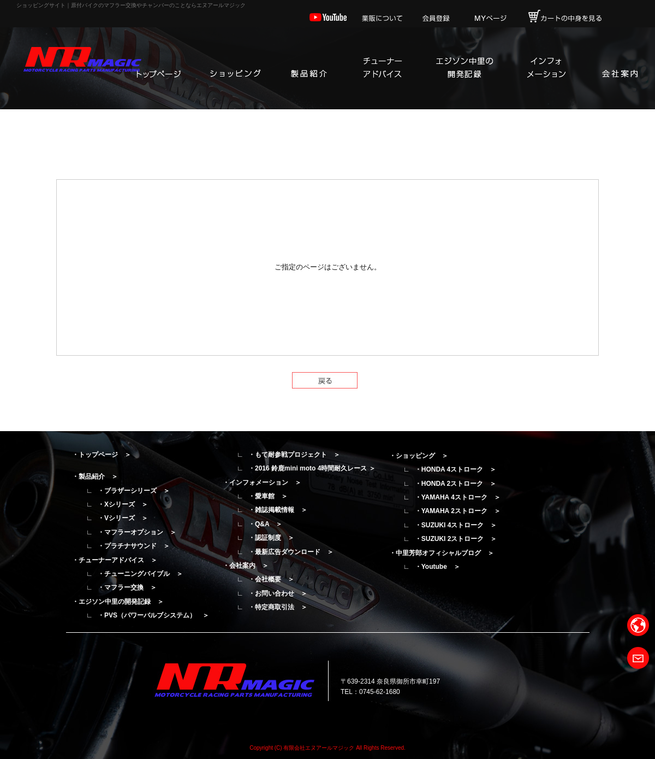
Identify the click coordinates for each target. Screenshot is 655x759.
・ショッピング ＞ (418, 456)
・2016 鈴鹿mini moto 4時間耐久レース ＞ (312, 468)
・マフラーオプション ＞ (137, 532)
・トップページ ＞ (101, 454)
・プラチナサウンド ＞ (134, 546)
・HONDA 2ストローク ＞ (456, 483)
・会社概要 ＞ (271, 579)
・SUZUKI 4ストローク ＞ (456, 525)
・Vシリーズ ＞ (123, 518)
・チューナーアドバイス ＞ (114, 560)
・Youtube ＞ (437, 566)
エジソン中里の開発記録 (464, 68)
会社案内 (619, 68)
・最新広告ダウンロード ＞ (291, 552)
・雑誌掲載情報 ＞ (277, 510)
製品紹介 (308, 68)
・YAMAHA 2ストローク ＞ (458, 511)
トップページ (158, 68)
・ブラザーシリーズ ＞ (134, 491)
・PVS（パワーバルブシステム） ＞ (153, 615)
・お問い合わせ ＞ (277, 593)
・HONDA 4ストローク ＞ (456, 469)
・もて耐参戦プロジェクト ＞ (294, 454)
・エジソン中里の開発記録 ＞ (118, 601)
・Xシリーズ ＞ (123, 504)
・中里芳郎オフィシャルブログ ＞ (441, 553)
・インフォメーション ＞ (262, 482)
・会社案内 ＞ (246, 565)
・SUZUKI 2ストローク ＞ (456, 539)
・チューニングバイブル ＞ (140, 574)
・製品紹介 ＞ (95, 476)
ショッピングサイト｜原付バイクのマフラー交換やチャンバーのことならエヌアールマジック (131, 5)
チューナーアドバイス (382, 68)
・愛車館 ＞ (268, 496)
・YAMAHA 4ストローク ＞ (458, 497)
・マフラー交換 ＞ (127, 587)
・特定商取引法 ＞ (277, 607)
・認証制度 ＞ (271, 538)
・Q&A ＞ (265, 524)
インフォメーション (546, 68)
